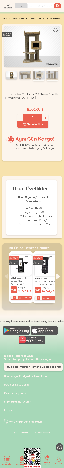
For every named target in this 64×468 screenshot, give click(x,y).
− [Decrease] (20, 117)
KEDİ (5, 18)
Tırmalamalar (17, 18)
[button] (58, 276)
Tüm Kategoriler (21, 6)
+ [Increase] (45, 117)
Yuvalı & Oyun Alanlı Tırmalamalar (44, 18)
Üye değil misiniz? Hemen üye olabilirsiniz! (34, 366)
